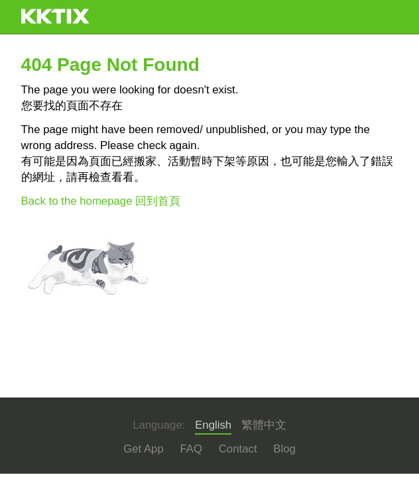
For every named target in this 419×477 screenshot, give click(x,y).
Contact (238, 449)
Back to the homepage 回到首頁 (101, 201)
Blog (284, 449)
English (213, 425)
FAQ (191, 449)
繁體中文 (263, 425)
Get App (143, 449)
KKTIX (55, 16)
